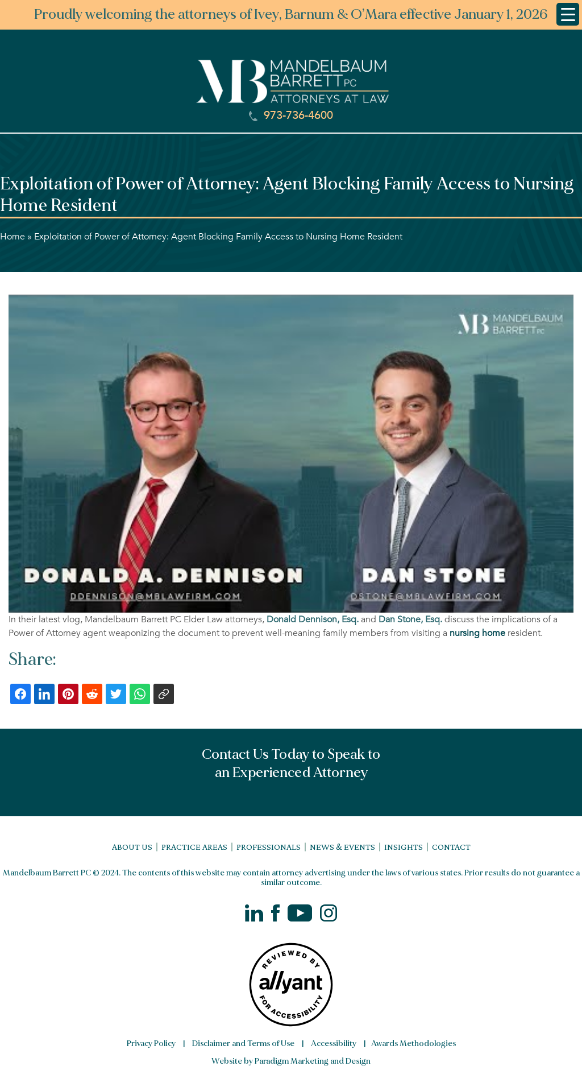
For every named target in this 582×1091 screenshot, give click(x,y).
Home (12, 236)
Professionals (268, 847)
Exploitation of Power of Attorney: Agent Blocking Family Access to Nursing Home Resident (218, 236)
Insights (403, 847)
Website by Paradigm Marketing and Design (291, 1061)
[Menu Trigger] (567, 14)
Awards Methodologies (413, 1043)
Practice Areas (194, 847)
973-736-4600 (291, 115)
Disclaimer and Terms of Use (243, 1043)
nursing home (477, 633)
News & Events (342, 847)
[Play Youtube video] (291, 454)
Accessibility (333, 1043)
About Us (132, 847)
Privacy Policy (151, 1043)
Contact (451, 847)
